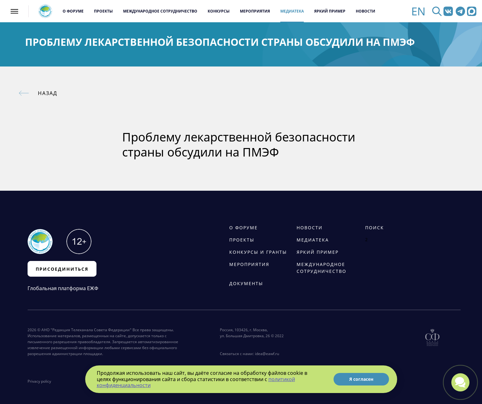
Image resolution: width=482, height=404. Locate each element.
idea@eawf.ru (267, 353)
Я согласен (361, 379)
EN (418, 11)
